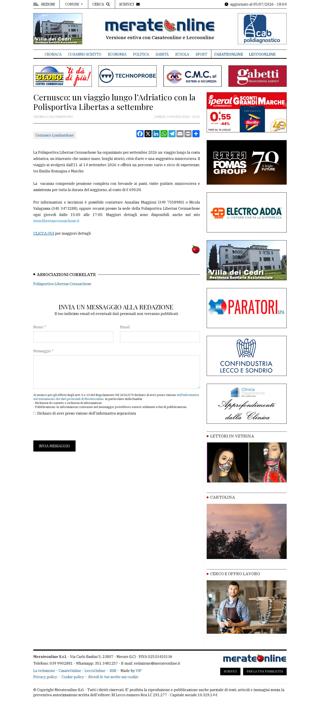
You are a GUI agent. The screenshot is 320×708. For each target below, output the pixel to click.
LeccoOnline (262, 54)
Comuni (72, 4)
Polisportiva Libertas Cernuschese (62, 284)
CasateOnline (228, 54)
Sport (201, 54)
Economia (117, 54)
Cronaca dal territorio (53, 117)
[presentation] (67, 428)
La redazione (44, 670)
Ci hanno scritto (84, 54)
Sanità (162, 54)
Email (125, 327)
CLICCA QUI (43, 233)
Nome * (39, 327)
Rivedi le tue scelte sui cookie (113, 677)
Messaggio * (43, 351)
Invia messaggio (54, 446)
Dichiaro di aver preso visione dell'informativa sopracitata (86, 413)
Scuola (182, 54)
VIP (139, 670)
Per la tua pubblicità (265, 671)
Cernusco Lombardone (55, 135)
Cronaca (53, 54)
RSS (113, 670)
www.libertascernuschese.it (56, 221)
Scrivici (230, 671)
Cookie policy (73, 677)
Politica (141, 54)
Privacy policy (45, 677)
